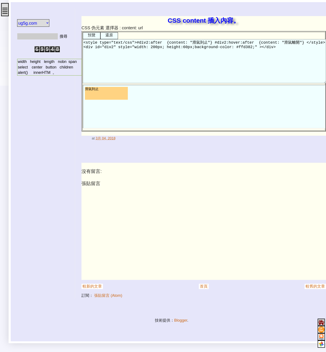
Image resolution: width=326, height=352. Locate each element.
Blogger (180, 320)
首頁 (204, 286)
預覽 (91, 35)
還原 (109, 35)
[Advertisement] (43, 146)
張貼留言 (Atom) (108, 295)
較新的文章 (92, 286)
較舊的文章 (315, 286)
